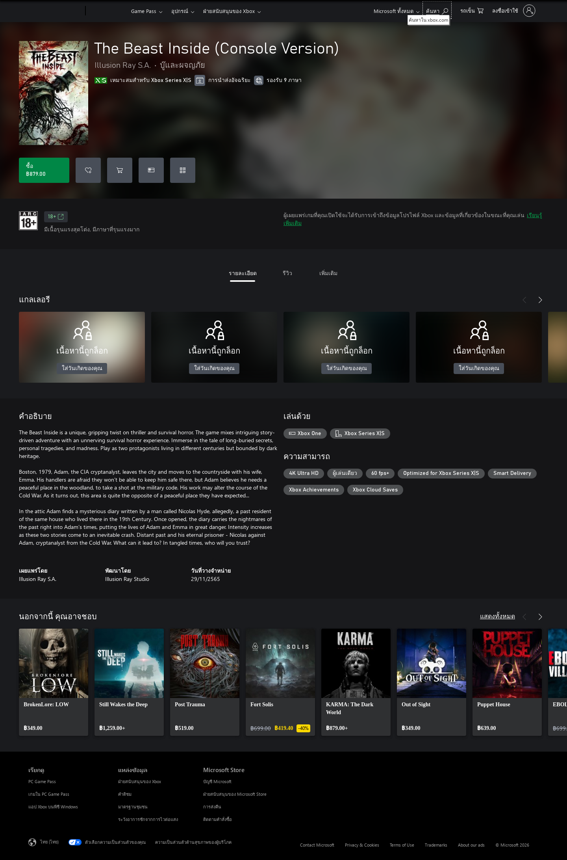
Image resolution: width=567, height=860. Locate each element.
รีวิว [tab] (287, 273)
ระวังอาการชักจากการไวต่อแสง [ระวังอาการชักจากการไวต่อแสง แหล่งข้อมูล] (148, 819)
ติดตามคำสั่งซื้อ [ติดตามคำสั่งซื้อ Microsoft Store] (217, 819)
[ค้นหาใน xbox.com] (437, 10)
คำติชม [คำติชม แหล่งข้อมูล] (125, 794)
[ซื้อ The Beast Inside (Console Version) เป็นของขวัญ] (151, 170)
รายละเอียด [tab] (243, 273)
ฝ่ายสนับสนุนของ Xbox (229, 10)
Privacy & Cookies (362, 844)
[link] (53, 682)
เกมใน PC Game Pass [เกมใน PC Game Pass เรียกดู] (48, 794)
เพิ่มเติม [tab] (328, 273)
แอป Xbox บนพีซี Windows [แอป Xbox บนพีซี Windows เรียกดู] (53, 806)
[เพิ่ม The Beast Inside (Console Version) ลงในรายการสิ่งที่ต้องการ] (88, 170)
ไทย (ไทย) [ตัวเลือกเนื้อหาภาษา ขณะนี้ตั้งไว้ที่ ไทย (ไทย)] (49, 841)
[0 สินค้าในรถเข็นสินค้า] (472, 10)
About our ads (471, 844)
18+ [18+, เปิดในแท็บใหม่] (56, 217)
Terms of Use (402, 844)
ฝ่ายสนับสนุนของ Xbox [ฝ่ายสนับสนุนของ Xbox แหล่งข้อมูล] (139, 781)
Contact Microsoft (317, 844)
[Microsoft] (55, 11)
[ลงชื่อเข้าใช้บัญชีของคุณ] (513, 10)
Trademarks (436, 844)
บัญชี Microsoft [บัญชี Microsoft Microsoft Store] (217, 781)
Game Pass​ (143, 10)
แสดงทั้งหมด (497, 616)
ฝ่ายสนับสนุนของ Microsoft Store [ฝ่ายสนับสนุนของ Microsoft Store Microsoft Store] (235, 794)
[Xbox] (107, 11)
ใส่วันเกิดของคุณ (82, 368)
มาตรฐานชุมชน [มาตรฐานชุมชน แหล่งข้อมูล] (133, 806)
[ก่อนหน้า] (524, 299)
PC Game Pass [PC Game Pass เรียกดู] (42, 781)
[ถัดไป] (540, 299)
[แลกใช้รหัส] (182, 170)
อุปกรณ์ (179, 10)
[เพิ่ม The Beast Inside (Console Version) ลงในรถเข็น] (119, 170)
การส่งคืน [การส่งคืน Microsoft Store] (212, 806)
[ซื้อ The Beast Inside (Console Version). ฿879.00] (44, 170)
